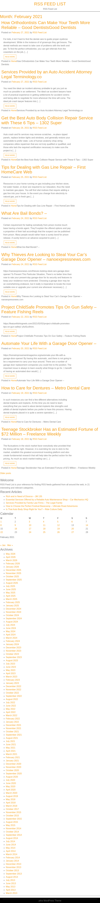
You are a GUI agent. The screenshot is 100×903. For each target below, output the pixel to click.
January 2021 (12, 761)
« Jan (3, 545)
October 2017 (12, 809)
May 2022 (10, 709)
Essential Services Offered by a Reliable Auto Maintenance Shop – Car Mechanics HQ (47, 499)
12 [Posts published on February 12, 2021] (58, 525)
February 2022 (13, 719)
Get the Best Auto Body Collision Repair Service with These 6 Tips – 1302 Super (47, 120)
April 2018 (11, 803)
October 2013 (12, 870)
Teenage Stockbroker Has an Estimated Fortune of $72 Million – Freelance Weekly (49, 431)
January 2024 (12, 644)
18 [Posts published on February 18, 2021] (44, 529)
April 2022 (11, 712)
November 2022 (13, 689)
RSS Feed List (50, 3)
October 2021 (12, 731)
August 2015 (12, 822)
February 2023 (13, 680)
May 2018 (10, 799)
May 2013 (10, 887)
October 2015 (12, 815)
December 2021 (13, 725)
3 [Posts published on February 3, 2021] (29, 522)
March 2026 (11, 560)
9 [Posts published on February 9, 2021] (15, 525)
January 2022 (12, 722)
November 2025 (13, 573)
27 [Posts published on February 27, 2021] (73, 532)
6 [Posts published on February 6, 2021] (72, 522)
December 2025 (13, 570)
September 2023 (14, 657)
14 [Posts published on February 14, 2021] (87, 525)
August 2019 (12, 796)
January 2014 (12, 861)
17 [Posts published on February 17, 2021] (30, 529)
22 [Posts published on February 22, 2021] (1, 532)
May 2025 (10, 593)
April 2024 (11, 635)
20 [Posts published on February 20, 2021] (73, 529)
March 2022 (11, 715)
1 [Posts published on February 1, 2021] (1, 522)
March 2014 (11, 854)
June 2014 (11, 845)
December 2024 (13, 609)
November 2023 (13, 651)
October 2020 (12, 770)
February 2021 (13, 757)
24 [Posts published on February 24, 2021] (30, 532)
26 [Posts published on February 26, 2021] (58, 532)
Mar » (10, 545)
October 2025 (12, 576)
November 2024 (13, 612)
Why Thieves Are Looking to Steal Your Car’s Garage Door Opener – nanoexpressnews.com (45, 257)
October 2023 (12, 654)
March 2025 (11, 599)
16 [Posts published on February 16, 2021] (16, 529)
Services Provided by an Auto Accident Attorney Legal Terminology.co (46, 74)
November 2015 (13, 812)
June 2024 (11, 628)
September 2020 (14, 773)
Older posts (5, 473)
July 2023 (10, 664)
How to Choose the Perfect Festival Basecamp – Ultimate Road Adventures (42, 506)
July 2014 (10, 841)
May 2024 (10, 631)
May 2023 (10, 670)
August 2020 (12, 777)
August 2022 (12, 699)
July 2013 (10, 880)
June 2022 (11, 706)
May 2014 (10, 848)
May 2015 (10, 825)
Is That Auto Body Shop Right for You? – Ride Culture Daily (34, 509)
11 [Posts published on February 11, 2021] (44, 525)
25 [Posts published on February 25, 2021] (44, 532)
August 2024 (12, 622)
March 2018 (11, 806)
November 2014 (13, 828)
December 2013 (13, 864)
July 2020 (10, 780)
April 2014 (11, 851)
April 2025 (11, 596)
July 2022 (10, 702)
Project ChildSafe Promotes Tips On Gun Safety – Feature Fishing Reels (49, 309)
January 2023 (12, 683)
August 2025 (12, 583)
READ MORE (10, 57)
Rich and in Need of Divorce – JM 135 (24, 496)
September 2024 (14, 618)
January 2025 (12, 605)
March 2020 (11, 793)
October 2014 (12, 832)
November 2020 (13, 767)
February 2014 (13, 857)
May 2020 (10, 786)
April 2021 (11, 751)
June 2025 (11, 589)
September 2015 (14, 819)
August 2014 (12, 838)
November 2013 (13, 867)
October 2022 (12, 693)
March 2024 (11, 638)
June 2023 (11, 667)
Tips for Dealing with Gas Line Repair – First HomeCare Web (43, 169)
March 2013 (11, 893)
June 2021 (11, 744)
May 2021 (10, 748)
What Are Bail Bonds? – (24, 213)
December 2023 (13, 647)
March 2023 (11, 677)
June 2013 (11, 883)
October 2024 (12, 615)
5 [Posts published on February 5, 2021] (57, 522)
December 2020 (13, 764)
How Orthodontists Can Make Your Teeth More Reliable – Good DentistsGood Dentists (45, 25)
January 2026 (12, 567)
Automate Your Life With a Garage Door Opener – (48, 343)
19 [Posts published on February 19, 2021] (58, 529)
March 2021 (11, 754)
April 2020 (11, 790)
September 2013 (14, 874)
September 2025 (14, 580)
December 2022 (13, 686)
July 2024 (10, 625)
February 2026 (13, 563)
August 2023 (12, 660)
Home (14, 61)
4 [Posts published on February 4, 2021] (43, 522)
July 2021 (10, 741)
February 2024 (13, 641)
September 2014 (14, 835)
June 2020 (11, 783)
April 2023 (11, 673)
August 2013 (12, 877)
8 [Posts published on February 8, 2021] (1, 525)
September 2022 (14, 696)
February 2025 (13, 602)
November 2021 (13, 728)
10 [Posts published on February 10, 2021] (30, 525)
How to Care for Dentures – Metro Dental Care (45, 388)
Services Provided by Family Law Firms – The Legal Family (34, 503)
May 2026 (10, 554)
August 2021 (12, 738)
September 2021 (14, 735)
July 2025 (10, 586)
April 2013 (11, 890)
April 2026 (11, 557)
